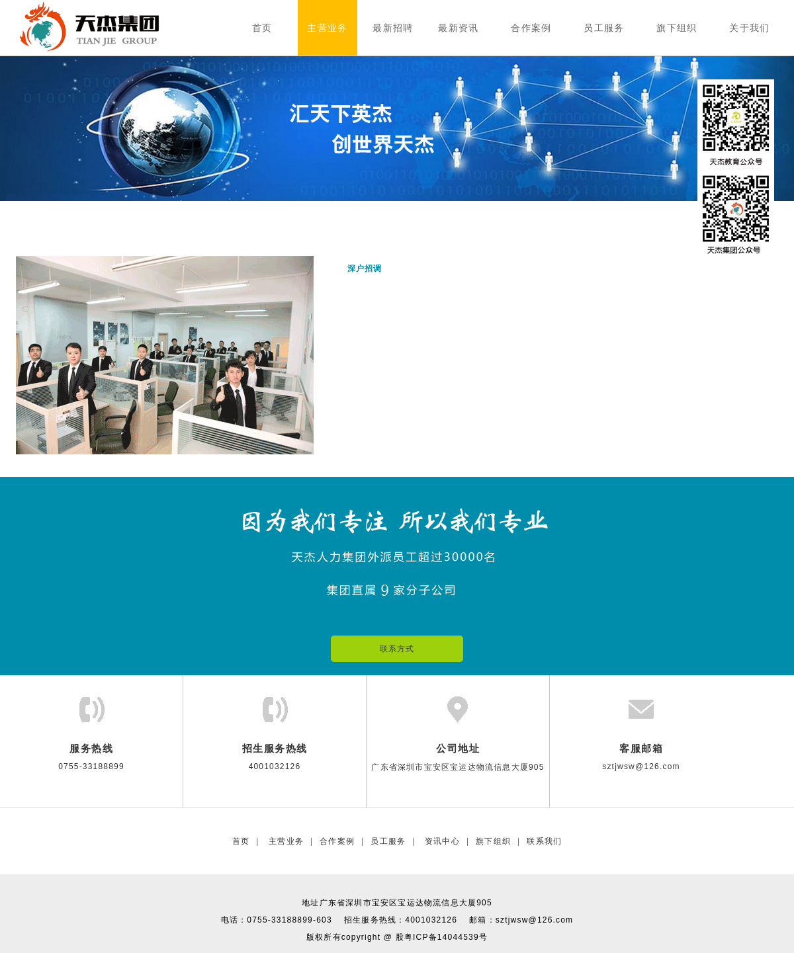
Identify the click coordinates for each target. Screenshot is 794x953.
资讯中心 (441, 841)
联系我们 (544, 841)
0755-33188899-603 (289, 920)
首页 (240, 841)
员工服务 (388, 841)
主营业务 (285, 841)
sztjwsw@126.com (535, 920)
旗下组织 (493, 841)
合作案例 (337, 841)
